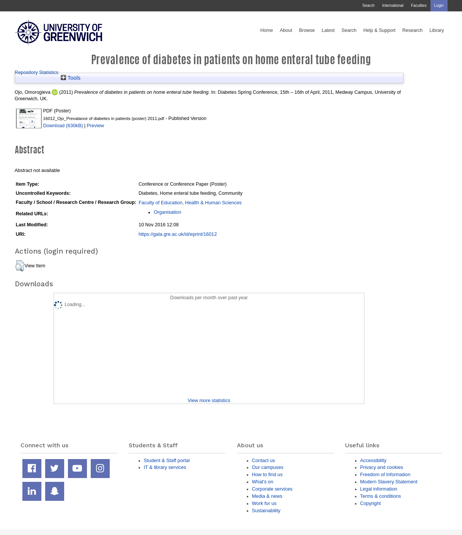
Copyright (370, 503)
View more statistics (209, 400)
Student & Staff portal (167, 460)
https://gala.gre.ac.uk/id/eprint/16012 (178, 234)
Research (412, 30)
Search (368, 5)
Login (439, 5)
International (393, 5)
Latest (328, 30)
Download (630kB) (63, 125)
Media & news (267, 496)
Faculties (419, 5)
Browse (307, 30)
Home (266, 30)
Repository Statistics (37, 72)
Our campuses (268, 467)
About (286, 30)
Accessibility (373, 460)
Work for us (264, 503)
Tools (70, 78)
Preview (95, 125)
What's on (262, 481)
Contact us (263, 460)
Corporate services (272, 489)
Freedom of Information (385, 474)
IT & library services (165, 467)
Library (436, 30)
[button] (19, 265)
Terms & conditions (380, 496)
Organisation (167, 212)
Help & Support (379, 30)
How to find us (267, 474)
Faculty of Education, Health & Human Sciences (190, 202)
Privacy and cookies (381, 467)
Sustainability (266, 510)
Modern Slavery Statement (389, 481)
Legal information (378, 489)
